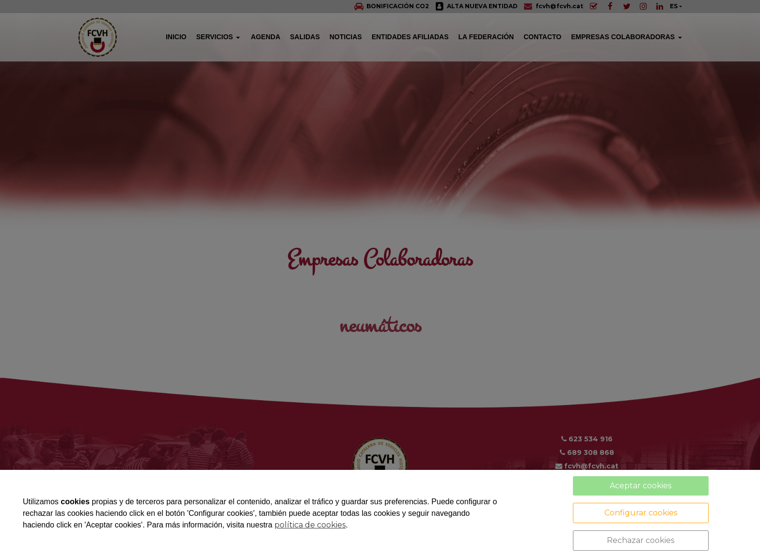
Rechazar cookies (640, 540)
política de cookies (310, 524)
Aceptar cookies (640, 485)
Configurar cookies (640, 512)
